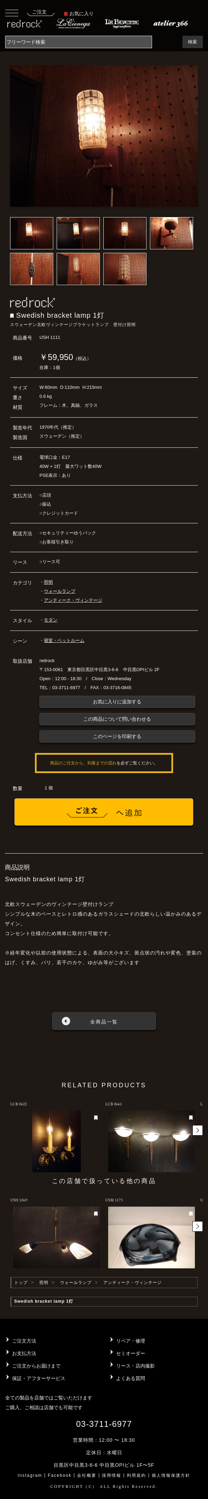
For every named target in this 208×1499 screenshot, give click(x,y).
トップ (21, 1282)
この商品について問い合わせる (117, 719)
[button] (197, 1130)
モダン (50, 620)
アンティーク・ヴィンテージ (73, 600)
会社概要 (86, 1475)
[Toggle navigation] (11, 12)
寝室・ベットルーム (64, 640)
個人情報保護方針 (171, 1475)
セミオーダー (130, 1353)
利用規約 (136, 1475)
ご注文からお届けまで (36, 1366)
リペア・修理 (130, 1341)
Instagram (30, 1475)
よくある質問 (130, 1378)
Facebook (60, 1475)
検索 (192, 41)
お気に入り (79, 13)
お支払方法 (24, 1353)
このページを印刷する (117, 736)
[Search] (78, 42)
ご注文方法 (24, 1341)
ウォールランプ (59, 591)
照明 (48, 582)
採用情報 (111, 1475)
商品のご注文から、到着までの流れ (83, 763)
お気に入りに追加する (117, 701)
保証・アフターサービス (38, 1378)
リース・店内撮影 (135, 1366)
